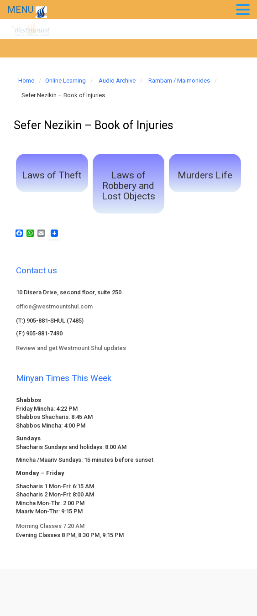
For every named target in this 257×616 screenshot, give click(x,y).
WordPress (185, 584)
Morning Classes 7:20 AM (50, 525)
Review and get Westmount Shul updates (71, 348)
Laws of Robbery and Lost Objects (128, 186)
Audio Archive (117, 80)
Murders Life (205, 175)
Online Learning (65, 80)
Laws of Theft (52, 175)
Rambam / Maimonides (179, 80)
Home (26, 80)
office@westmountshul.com (54, 306)
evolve (66, 584)
